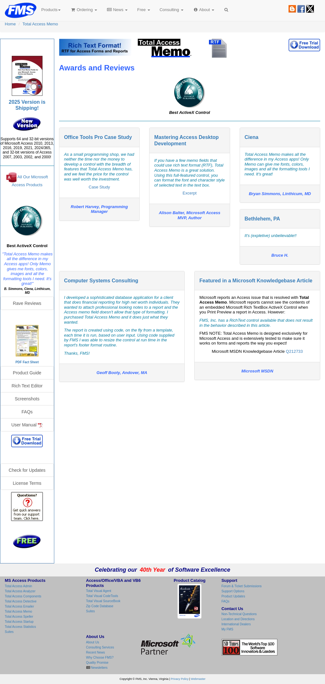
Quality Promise (97, 662)
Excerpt (189, 193)
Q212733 (294, 351)
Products (51, 9)
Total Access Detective (20, 601)
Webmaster (198, 679)
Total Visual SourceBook (103, 601)
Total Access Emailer (19, 606)
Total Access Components (23, 596)
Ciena (252, 137)
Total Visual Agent (98, 591)
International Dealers (236, 624)
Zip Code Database (99, 606)
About (203, 9)
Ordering (83, 9)
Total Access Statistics (20, 626)
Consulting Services (100, 647)
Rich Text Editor (27, 385)
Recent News (95, 652)
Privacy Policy (180, 679)
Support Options (233, 591)
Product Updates (233, 596)
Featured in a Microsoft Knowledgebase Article (255, 280)
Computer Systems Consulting (101, 280)
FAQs (27, 411)
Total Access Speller (19, 616)
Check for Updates (27, 470)
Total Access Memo (40, 24)
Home (10, 24)
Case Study (99, 187)
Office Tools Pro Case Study (98, 137)
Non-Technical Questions (239, 614)
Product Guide (27, 372)
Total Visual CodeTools (102, 596)
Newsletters (99, 667)
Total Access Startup (19, 621)
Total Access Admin (18, 586)
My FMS (227, 629)
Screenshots (27, 398)
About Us (92, 642)
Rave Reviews (27, 303)
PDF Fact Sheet (27, 362)
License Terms (27, 483)
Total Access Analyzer (20, 591)
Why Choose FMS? (100, 657)
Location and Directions (238, 619)
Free (143, 9)
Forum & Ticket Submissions (242, 586)
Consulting (171, 9)
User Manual (27, 425)
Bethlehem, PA (262, 218)
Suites (9, 632)
